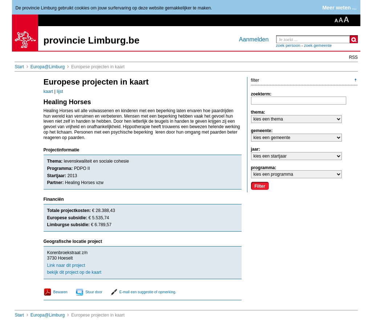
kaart (48, 91)
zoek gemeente (318, 45)
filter (255, 80)
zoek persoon (288, 45)
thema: (258, 112)
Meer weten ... (339, 8)
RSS (353, 57)
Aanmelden (254, 39)
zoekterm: (261, 94)
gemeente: (262, 130)
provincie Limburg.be (92, 40)
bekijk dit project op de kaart (74, 272)
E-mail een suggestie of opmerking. (148, 292)
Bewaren (60, 292)
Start (19, 66)
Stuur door (93, 292)
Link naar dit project (66, 265)
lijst (60, 91)
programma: (263, 167)
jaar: (255, 149)
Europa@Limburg (48, 66)
